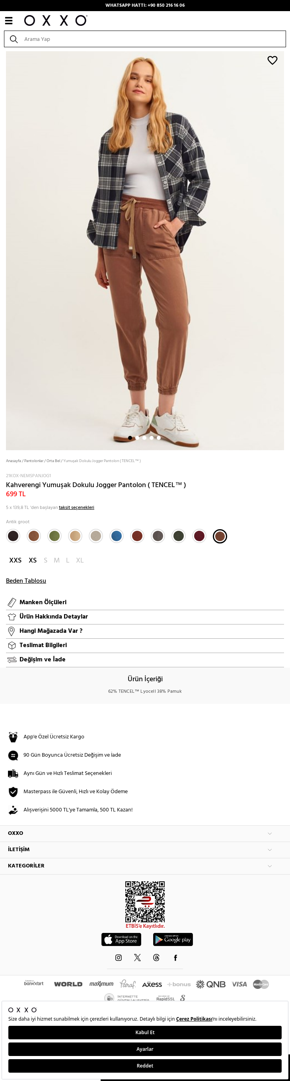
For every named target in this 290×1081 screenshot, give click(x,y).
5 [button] (159, 438)
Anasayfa (13, 461)
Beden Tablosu (26, 581)
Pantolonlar (33, 461)
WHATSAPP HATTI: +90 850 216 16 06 (145, 6)
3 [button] (144, 438)
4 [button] (152, 438)
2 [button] (137, 438)
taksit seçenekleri (76, 508)
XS (33, 561)
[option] (145, 250)
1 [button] (130, 438)
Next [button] (4, 250)
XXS (15, 561)
